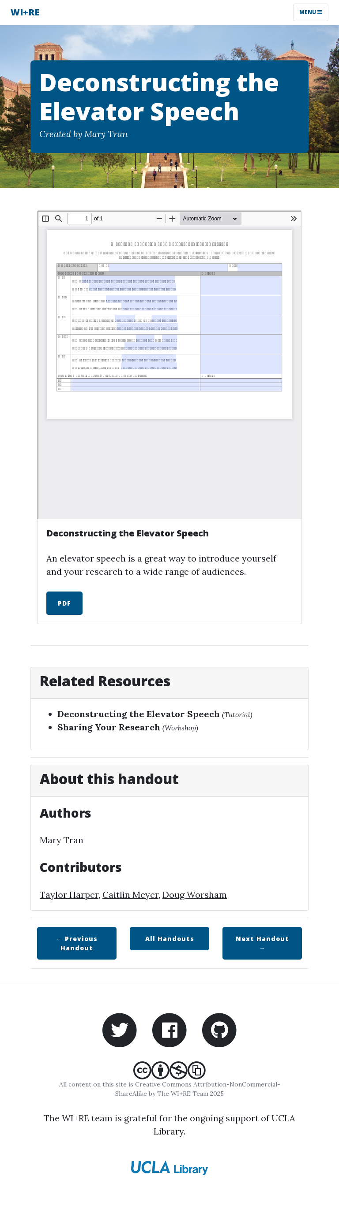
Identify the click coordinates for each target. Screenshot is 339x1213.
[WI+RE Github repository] (219, 1028)
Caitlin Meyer (130, 894)
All (169, 938)
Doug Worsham (194, 894)
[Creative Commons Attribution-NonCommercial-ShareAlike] (169, 1075)
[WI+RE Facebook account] (169, 1028)
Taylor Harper (69, 894)
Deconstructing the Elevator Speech (138, 713)
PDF (64, 603)
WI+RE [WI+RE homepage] (25, 12)
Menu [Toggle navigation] (310, 12)
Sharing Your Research (108, 727)
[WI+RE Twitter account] (120, 1028)
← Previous (77, 943)
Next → (262, 943)
